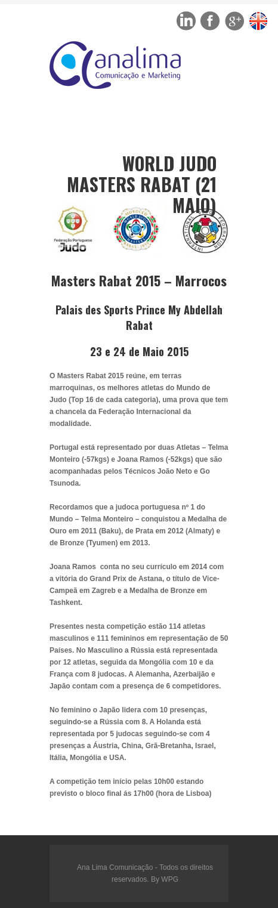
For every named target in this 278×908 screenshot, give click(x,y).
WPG (169, 879)
